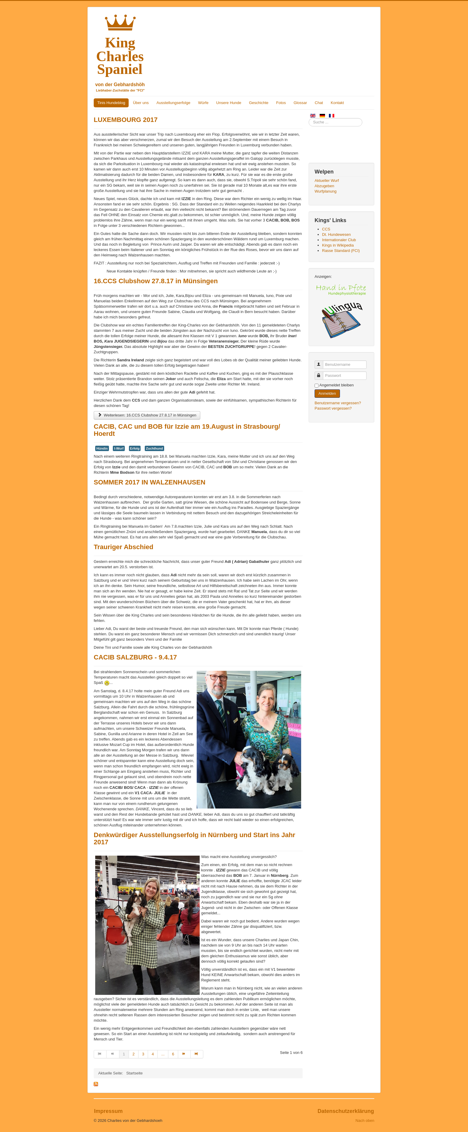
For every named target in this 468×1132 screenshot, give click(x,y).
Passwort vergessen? (333, 408)
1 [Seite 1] (124, 1054)
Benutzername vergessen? (338, 403)
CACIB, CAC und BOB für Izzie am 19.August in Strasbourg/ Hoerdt (187, 430)
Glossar (300, 102)
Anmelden (327, 393)
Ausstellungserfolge (173, 102)
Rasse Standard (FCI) (341, 250)
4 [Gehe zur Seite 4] (153, 1054)
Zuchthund (154, 448)
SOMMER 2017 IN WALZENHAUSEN (149, 482)
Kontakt (337, 102)
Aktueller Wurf (327, 180)
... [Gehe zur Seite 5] (162, 1054)
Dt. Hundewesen (336, 234)
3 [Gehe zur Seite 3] (143, 1054)
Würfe (203, 102)
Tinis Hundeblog (111, 102)
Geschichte (258, 102)
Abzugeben (324, 186)
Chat (319, 102)
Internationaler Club (339, 240)
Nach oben (364, 1120)
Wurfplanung (325, 191)
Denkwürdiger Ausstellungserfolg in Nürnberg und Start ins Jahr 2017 (194, 838)
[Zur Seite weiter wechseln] (184, 1054)
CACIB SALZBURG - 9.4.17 (135, 657)
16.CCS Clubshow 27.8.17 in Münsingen (156, 281)
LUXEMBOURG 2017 (126, 119)
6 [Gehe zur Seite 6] (173, 1054)
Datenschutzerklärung (346, 1111)
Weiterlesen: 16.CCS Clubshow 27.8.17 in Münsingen (147, 415)
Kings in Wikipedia (338, 245)
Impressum (108, 1111)
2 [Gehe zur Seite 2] (134, 1054)
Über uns (141, 102)
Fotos (281, 102)
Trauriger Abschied (123, 547)
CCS (326, 229)
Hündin (102, 448)
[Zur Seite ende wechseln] (197, 1054)
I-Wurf (119, 448)
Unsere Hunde (228, 102)
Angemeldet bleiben (336, 385)
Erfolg (135, 448)
